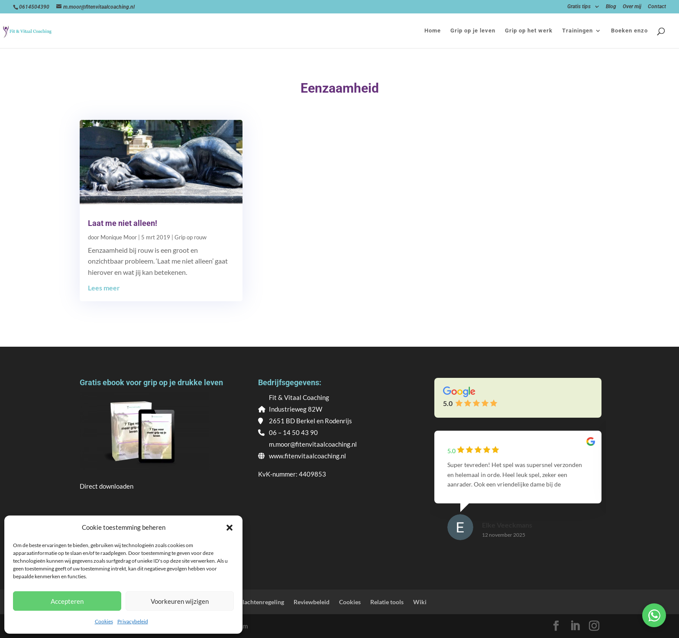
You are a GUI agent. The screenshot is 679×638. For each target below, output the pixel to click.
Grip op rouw (191, 237)
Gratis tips (579, 7)
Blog (611, 7)
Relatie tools (387, 602)
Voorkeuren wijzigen (180, 601)
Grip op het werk (529, 31)
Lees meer (104, 288)
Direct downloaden (106, 486)
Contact (657, 7)
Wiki (420, 602)
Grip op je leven (472, 31)
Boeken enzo (629, 31)
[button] (229, 527)
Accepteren (67, 601)
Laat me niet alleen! (122, 223)
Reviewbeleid (312, 602)
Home (432, 31)
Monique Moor (118, 237)
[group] (517, 494)
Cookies (104, 621)
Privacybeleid (132, 621)
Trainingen (577, 31)
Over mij (632, 7)
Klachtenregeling (261, 602)
